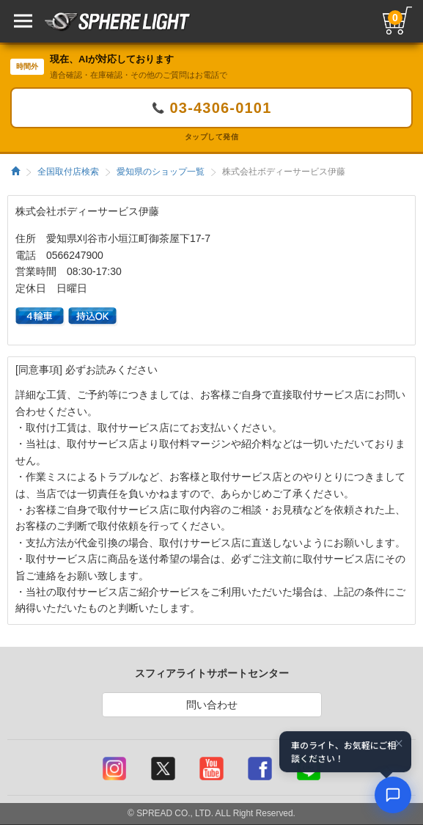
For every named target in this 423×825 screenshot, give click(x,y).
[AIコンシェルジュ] (393, 795)
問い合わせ (212, 705)
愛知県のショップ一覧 (161, 171)
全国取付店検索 (68, 171)
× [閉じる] (399, 743)
